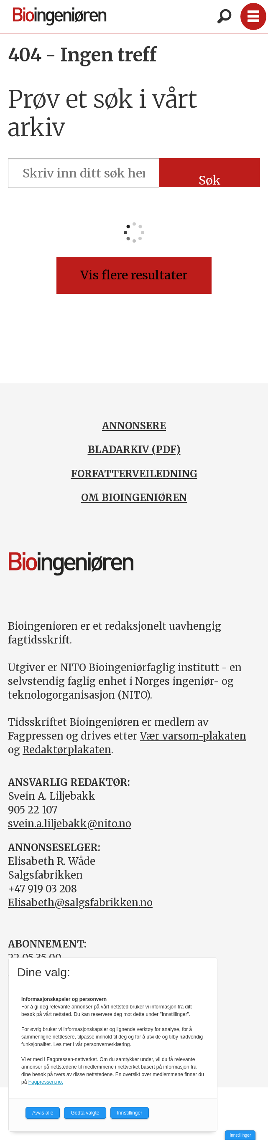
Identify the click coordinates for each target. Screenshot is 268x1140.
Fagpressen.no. (45, 1082)
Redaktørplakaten (67, 750)
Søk (210, 180)
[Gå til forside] (59, 16)
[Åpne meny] (253, 16)
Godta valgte (85, 1113)
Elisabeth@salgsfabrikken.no (80, 903)
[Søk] (224, 16)
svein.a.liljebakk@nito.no (69, 824)
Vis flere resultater (134, 275)
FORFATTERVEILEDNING (134, 474)
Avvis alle (42, 1113)
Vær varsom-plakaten (193, 736)
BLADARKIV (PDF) (134, 449)
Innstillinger (240, 1135)
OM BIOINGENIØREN (134, 497)
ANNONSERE (134, 426)
